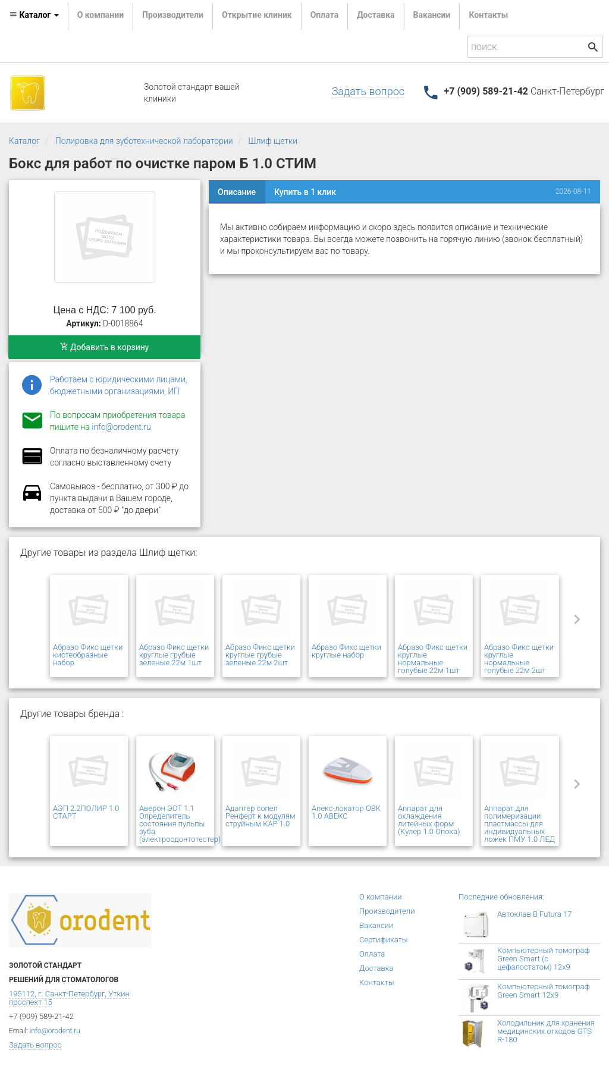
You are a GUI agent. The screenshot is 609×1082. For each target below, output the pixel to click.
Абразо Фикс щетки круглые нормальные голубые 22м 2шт (519, 659)
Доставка (375, 15)
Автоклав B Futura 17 (534, 914)
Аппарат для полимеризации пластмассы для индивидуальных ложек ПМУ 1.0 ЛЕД (519, 824)
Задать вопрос (368, 91)
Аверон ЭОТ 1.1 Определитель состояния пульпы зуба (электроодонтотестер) (180, 824)
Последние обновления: (501, 896)
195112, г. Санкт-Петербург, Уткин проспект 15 (69, 997)
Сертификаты (383, 939)
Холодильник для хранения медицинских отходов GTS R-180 (546, 1031)
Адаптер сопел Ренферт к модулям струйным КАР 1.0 (260, 816)
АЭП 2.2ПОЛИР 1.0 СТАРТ (86, 812)
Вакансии (432, 15)
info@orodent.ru (121, 427)
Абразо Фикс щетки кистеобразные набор (88, 655)
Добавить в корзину (104, 347)
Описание (237, 192)
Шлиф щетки (273, 141)
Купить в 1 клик (305, 192)
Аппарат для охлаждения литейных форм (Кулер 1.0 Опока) (429, 820)
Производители (172, 15)
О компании (100, 15)
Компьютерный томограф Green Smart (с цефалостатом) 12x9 (543, 958)
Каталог (24, 141)
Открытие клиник (257, 15)
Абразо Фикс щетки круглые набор (346, 651)
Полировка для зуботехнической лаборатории (144, 141)
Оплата (324, 15)
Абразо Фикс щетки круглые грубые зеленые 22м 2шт (260, 655)
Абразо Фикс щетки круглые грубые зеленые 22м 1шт (174, 655)
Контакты (488, 15)
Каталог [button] (34, 15)
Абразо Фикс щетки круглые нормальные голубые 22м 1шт (432, 659)
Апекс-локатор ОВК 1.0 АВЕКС (346, 812)
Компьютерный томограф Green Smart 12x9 (543, 990)
